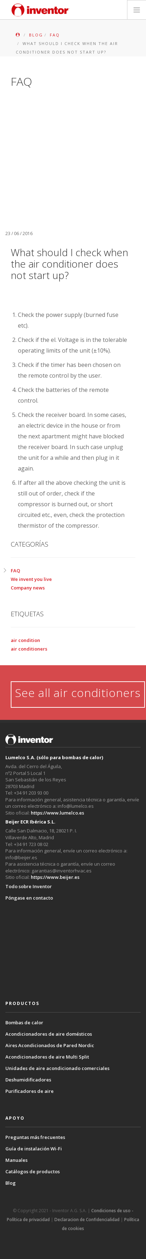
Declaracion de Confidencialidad (87, 1219)
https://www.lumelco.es (57, 813)
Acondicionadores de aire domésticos (48, 1034)
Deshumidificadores (28, 1079)
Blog (10, 1183)
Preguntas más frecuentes (35, 1137)
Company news (28, 587)
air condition (25, 640)
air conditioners (29, 649)
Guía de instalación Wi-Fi (33, 1148)
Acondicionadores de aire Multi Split (47, 1057)
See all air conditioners (78, 692)
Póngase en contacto (29, 898)
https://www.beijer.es (55, 877)
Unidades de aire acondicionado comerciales (57, 1068)
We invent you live (31, 579)
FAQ (15, 570)
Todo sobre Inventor (28, 886)
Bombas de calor (24, 1022)
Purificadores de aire (29, 1091)
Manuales (16, 1160)
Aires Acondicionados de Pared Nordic (49, 1045)
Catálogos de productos (32, 1171)
